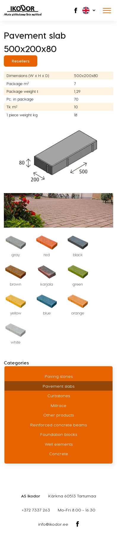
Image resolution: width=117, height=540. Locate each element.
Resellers (21, 61)
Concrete (58, 453)
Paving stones (59, 376)
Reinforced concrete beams (58, 424)
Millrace (58, 405)
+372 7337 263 (36, 509)
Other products (58, 414)
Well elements (59, 444)
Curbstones (58, 395)
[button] (89, 10)
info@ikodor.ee (53, 524)
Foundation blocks (58, 434)
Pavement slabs (58, 386)
